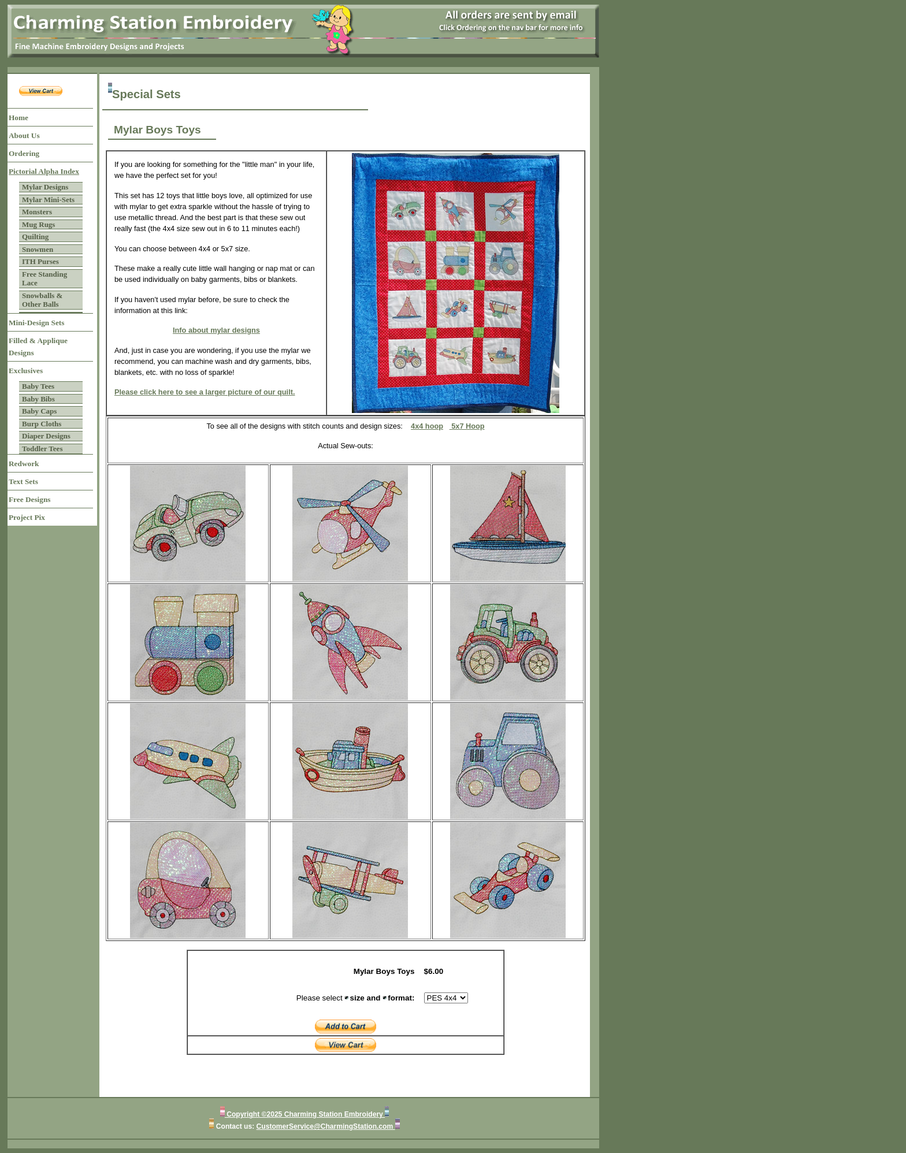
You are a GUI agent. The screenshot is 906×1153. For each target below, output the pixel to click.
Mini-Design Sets (36, 322)
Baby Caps (39, 411)
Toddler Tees (42, 448)
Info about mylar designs (216, 330)
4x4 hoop (427, 426)
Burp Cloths (41, 423)
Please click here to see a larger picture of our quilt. (204, 392)
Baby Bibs (38, 399)
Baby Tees (38, 386)
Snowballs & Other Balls (42, 300)
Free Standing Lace (44, 279)
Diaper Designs (46, 436)
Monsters (37, 211)
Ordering (24, 153)
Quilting (35, 236)
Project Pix (27, 517)
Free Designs (30, 499)
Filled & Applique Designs (38, 346)
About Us (24, 135)
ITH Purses (40, 261)
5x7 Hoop (467, 426)
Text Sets (23, 481)
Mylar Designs (45, 187)
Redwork (24, 463)
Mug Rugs (38, 224)
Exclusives (26, 370)
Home (18, 117)
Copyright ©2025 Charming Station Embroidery (305, 1114)
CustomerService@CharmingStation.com (326, 1126)
